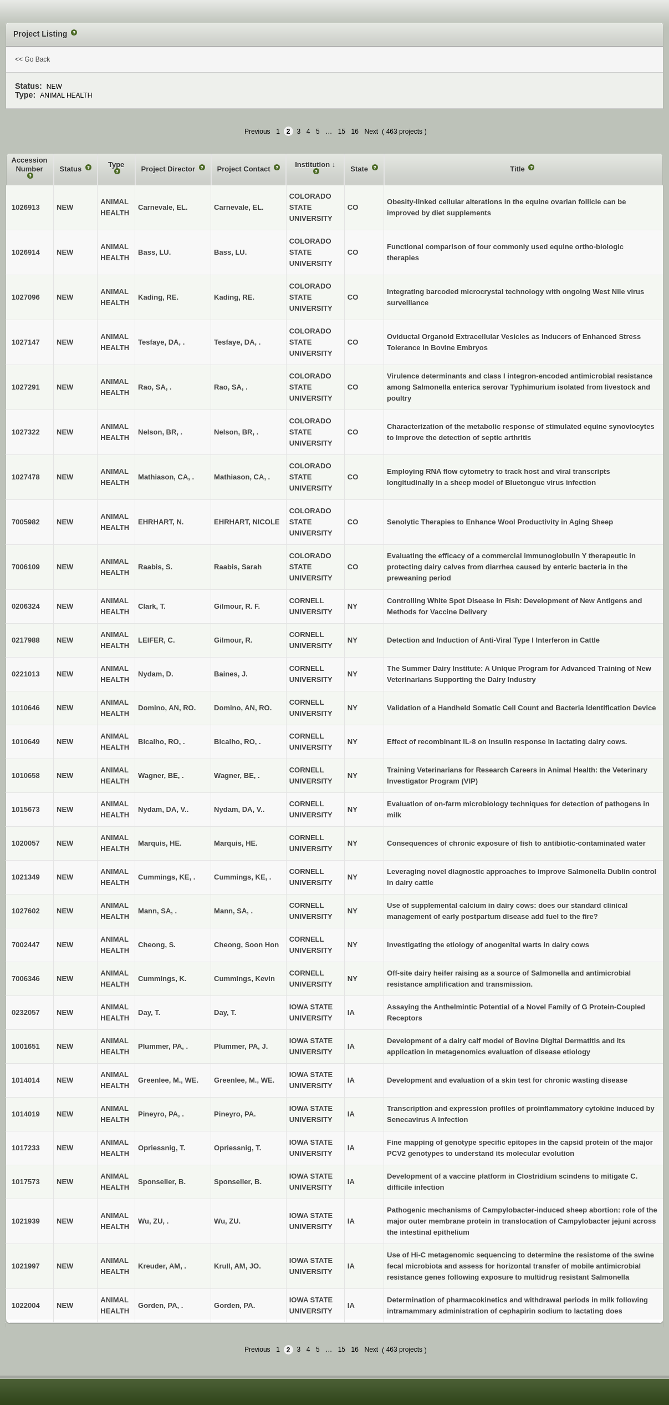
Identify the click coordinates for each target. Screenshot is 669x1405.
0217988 (26, 640)
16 (355, 131)
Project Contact (245, 169)
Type (116, 164)
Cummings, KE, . (242, 877)
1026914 (26, 252)
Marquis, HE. (236, 843)
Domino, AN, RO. (243, 708)
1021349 (26, 877)
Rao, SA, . (231, 387)
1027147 (26, 342)
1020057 (26, 843)
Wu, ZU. (227, 1221)
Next (371, 131)
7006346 (26, 978)
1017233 (26, 1148)
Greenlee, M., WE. (244, 1080)
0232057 (26, 1012)
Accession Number (30, 164)
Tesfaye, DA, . (237, 342)
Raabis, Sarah (238, 567)
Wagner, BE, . (237, 775)
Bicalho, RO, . (237, 741)
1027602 (26, 911)
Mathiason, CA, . (242, 477)
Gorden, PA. (234, 1305)
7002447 (26, 945)
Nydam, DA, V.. (239, 809)
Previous (257, 131)
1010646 (26, 708)
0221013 (26, 674)
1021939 (26, 1221)
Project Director (169, 169)
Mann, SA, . (233, 911)
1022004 (26, 1305)
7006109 (26, 567)
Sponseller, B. (238, 1181)
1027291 (26, 387)
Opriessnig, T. (237, 1148)
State (360, 169)
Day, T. (225, 1012)
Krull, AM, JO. (237, 1266)
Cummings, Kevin (244, 978)
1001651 (26, 1046)
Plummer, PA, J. (241, 1046)
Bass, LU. (230, 252)
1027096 (26, 297)
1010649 (26, 741)
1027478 (26, 477)
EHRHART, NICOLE (246, 522)
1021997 (26, 1266)
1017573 (26, 1181)
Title (518, 169)
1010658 (26, 775)
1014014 (26, 1080)
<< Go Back (32, 59)
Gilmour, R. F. (237, 606)
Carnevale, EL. (239, 207)
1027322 (26, 432)
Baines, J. (231, 674)
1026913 (26, 207)
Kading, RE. (234, 297)
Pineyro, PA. (235, 1114)
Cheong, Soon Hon (246, 945)
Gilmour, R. (233, 640)
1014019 (26, 1114)
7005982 (26, 522)
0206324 (26, 606)
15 (341, 131)
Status (72, 169)
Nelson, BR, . (236, 432)
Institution (313, 164)
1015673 (26, 809)
